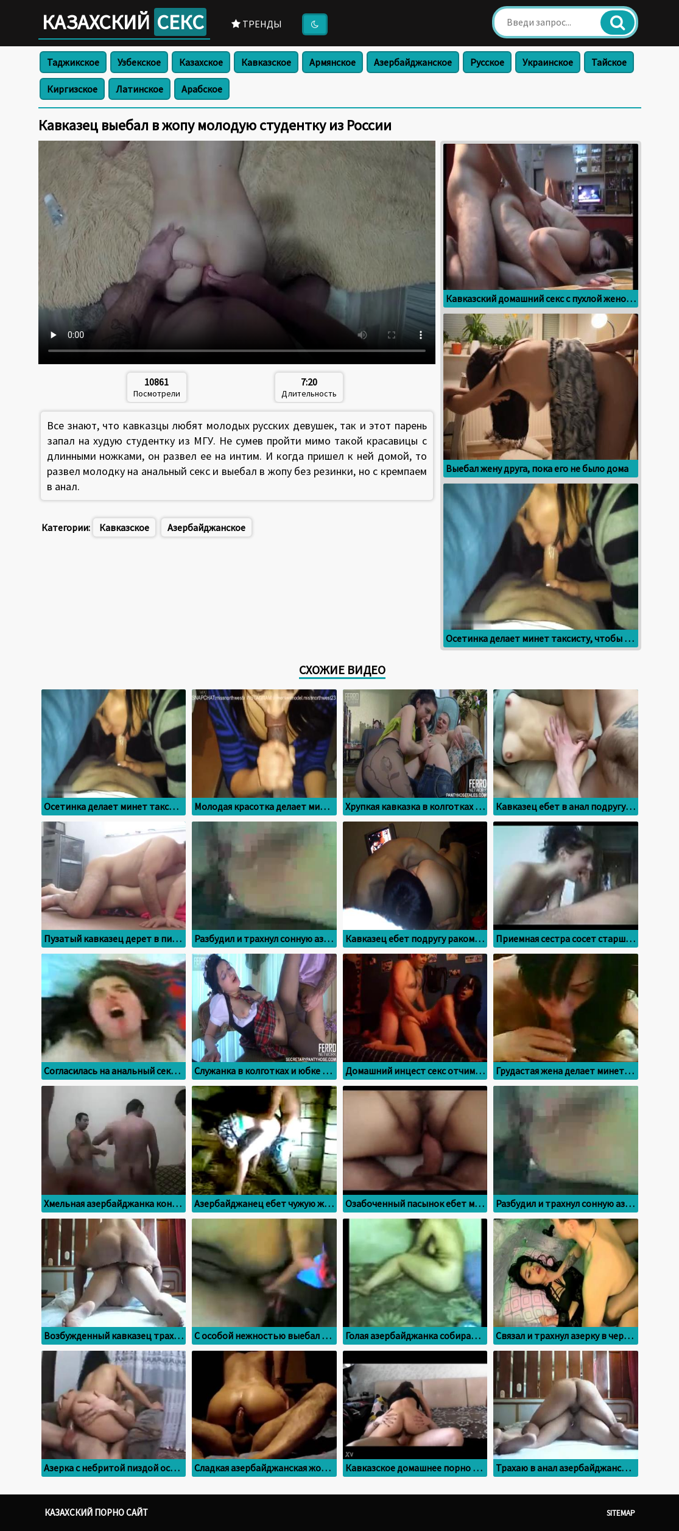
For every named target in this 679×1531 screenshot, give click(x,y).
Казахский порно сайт (96, 1512)
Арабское (201, 89)
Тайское (609, 62)
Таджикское (73, 62)
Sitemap (621, 1513)
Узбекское (139, 62)
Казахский (124, 22)
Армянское (332, 62)
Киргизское (72, 89)
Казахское (201, 62)
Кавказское (266, 62)
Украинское (547, 62)
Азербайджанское (413, 62)
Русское (487, 62)
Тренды (256, 24)
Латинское (139, 89)
